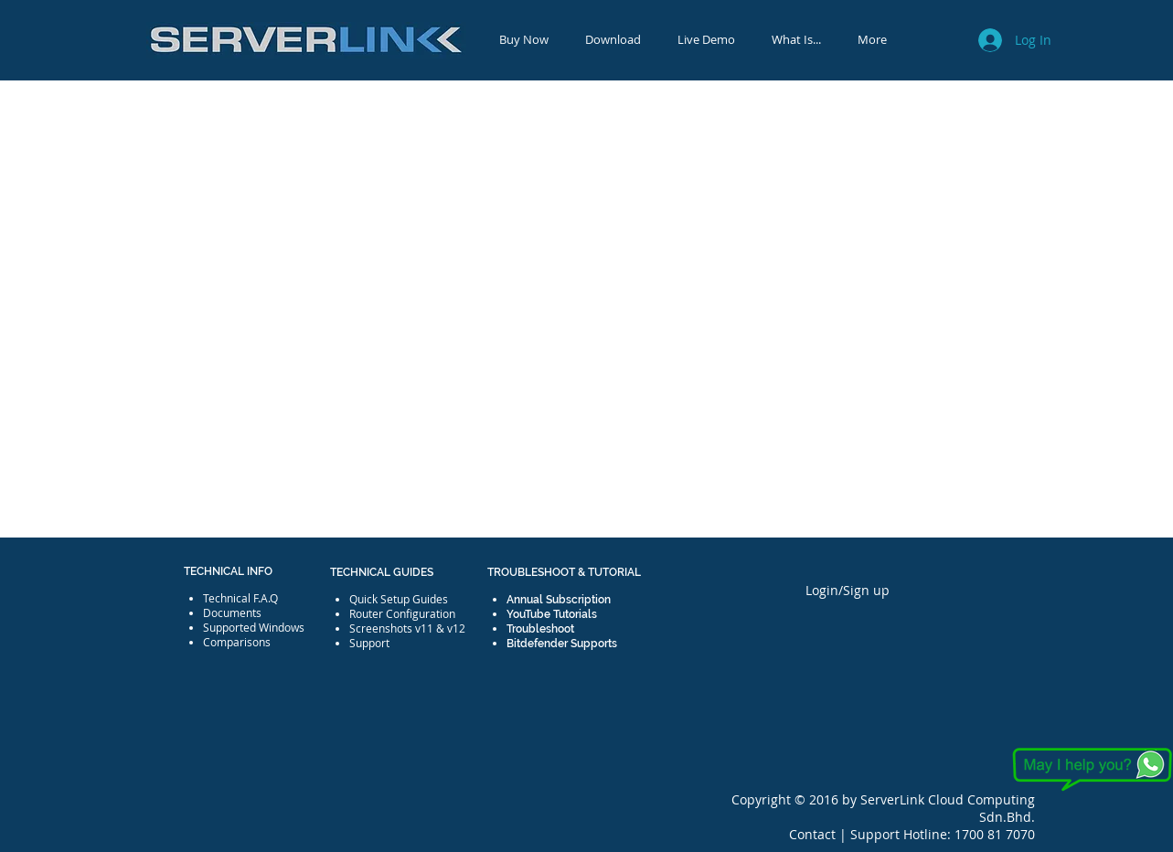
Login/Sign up (847, 590)
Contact (814, 834)
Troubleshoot (540, 629)
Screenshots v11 (391, 628)
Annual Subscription (559, 599)
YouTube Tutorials (552, 614)
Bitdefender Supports (562, 643)
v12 (456, 628)
